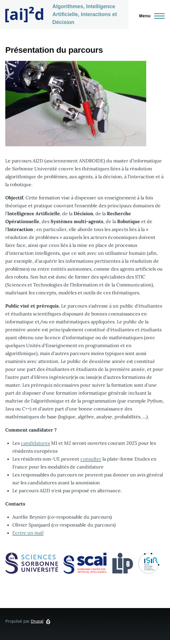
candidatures (35, 443)
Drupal (37, 621)
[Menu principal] (150, 16)
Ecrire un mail (27, 533)
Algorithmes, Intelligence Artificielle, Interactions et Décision (84, 14)
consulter (90, 459)
